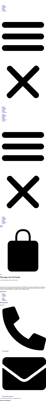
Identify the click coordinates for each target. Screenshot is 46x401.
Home (3, 5)
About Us (4, 6)
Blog (3, 8)
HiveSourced (7, 400)
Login (3, 120)
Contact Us (4, 10)
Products (4, 7)
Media (3, 9)
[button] (23, 58)
